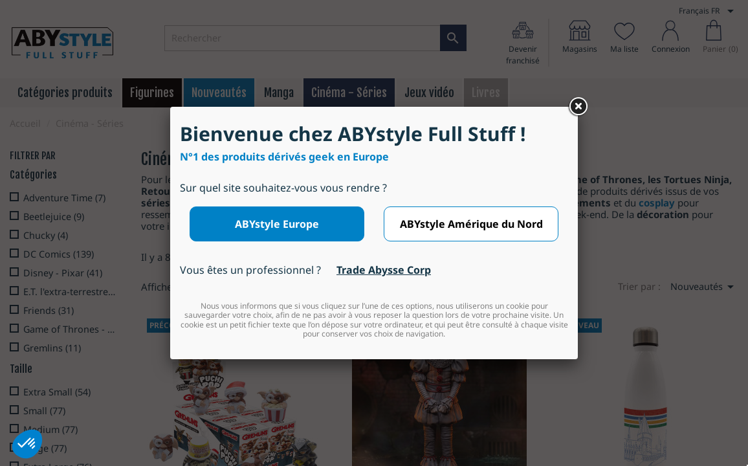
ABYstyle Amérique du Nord (471, 224)
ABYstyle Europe (277, 224)
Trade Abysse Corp (383, 270)
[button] (27, 444)
